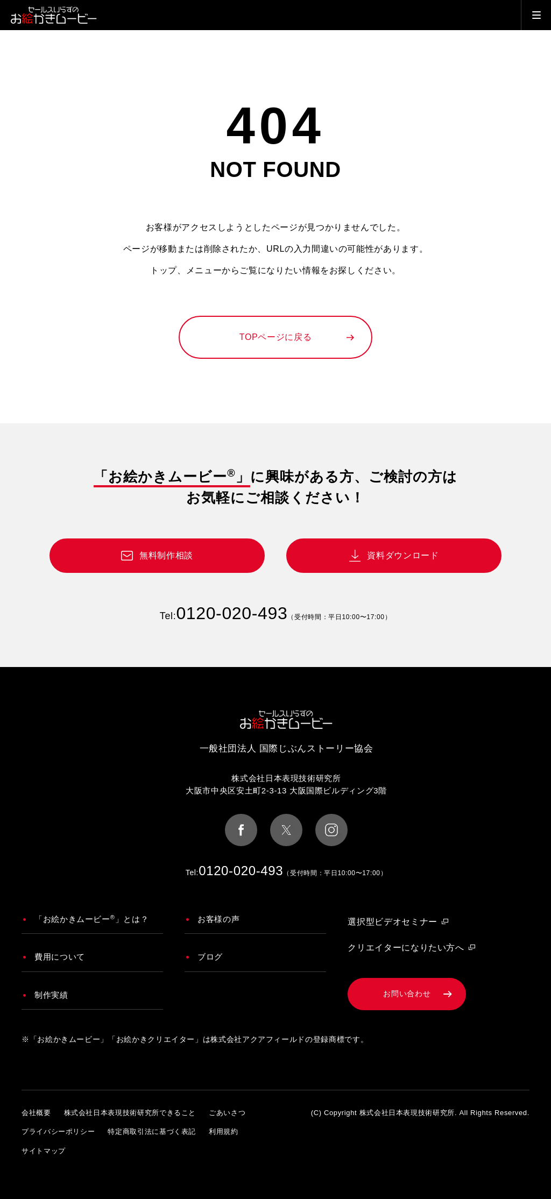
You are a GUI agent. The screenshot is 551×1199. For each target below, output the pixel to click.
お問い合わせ (406, 993)
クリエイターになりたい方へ (406, 947)
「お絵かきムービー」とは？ (91, 919)
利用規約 (223, 1131)
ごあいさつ (227, 1113)
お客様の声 (218, 919)
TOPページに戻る (275, 337)
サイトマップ (44, 1151)
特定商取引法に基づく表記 (152, 1131)
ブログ (210, 956)
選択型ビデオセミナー (392, 921)
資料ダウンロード (403, 555)
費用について (59, 956)
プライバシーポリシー (58, 1131)
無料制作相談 (166, 555)
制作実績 (51, 994)
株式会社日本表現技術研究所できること (130, 1113)
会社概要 (36, 1113)
